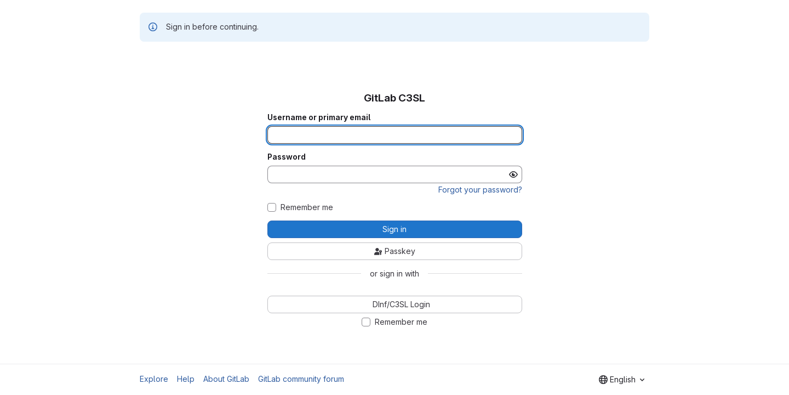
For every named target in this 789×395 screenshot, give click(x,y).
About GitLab (226, 378)
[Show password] (513, 174)
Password (286, 157)
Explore (154, 378)
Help (186, 378)
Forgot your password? (480, 189)
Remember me (307, 207)
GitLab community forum (301, 378)
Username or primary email (318, 117)
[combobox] (621, 379)
